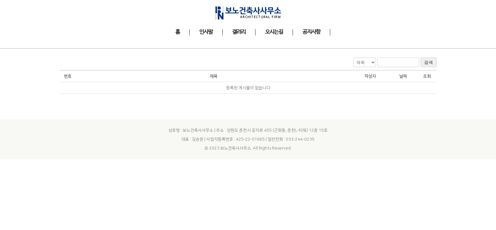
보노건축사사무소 (235, 135)
